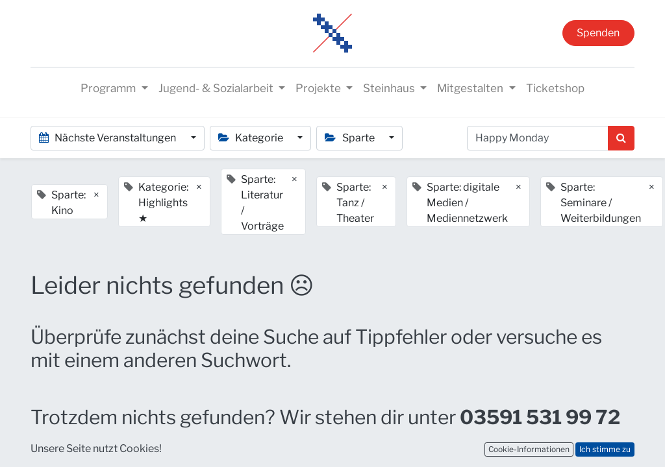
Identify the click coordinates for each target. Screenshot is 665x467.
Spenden (598, 33)
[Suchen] (621, 138)
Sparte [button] (350, 138)
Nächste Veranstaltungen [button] (108, 138)
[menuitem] (555, 88)
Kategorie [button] (251, 138)
